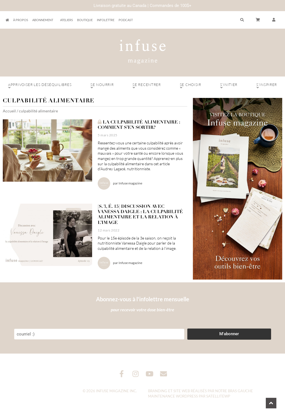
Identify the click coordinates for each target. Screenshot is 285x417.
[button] (274, 20)
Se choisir (190, 86)
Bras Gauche (240, 391)
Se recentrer (146, 86)
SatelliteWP (218, 396)
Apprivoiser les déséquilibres (40, 86)
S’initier (229, 86)
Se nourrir (102, 86)
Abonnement (44, 20)
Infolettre (105, 20)
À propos (20, 20)
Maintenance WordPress (173, 396)
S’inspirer (266, 86)
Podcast (126, 20)
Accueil (9, 110)
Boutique (85, 20)
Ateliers (66, 20)
